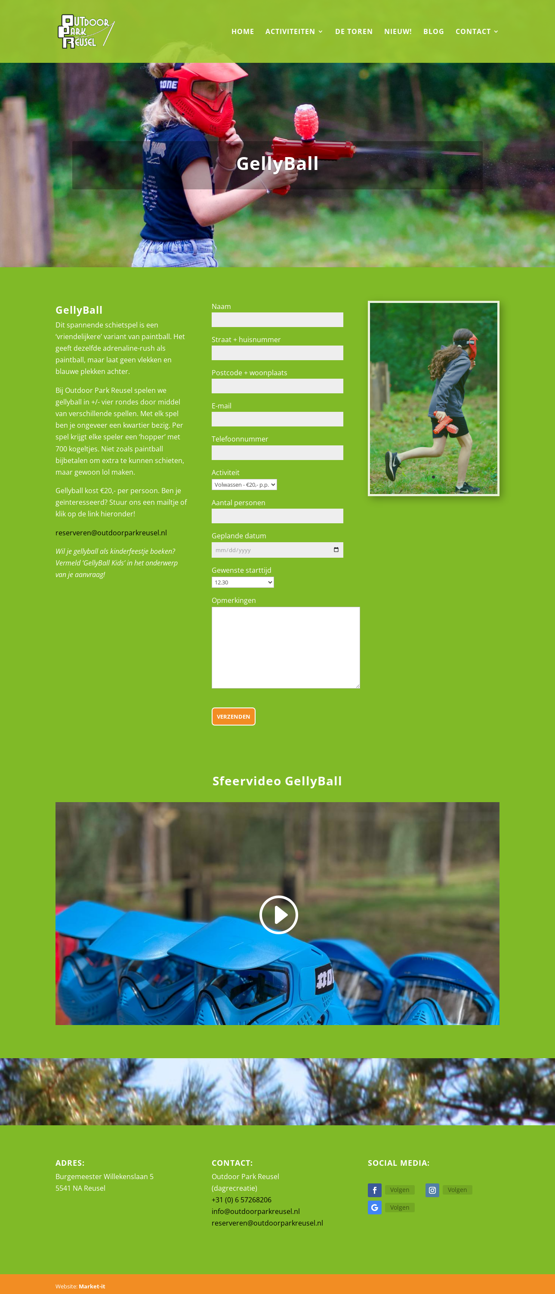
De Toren (354, 32)
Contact (473, 32)
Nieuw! (398, 32)
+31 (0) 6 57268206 (241, 1199)
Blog (433, 32)
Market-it (92, 1286)
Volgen (400, 1190)
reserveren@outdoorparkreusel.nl (111, 532)
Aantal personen (238, 502)
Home (242, 32)
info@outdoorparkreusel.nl (256, 1211)
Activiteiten (290, 32)
